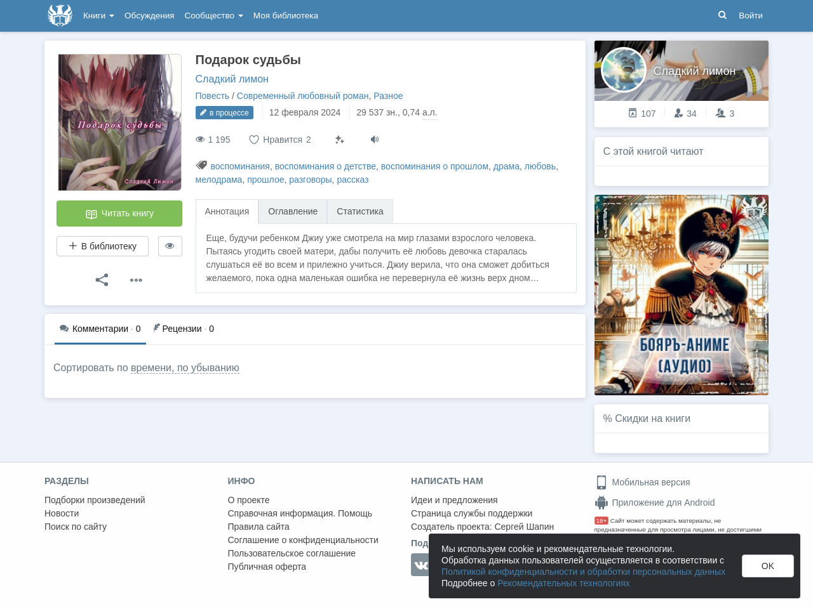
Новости (61, 513)
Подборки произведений (94, 500)
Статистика (360, 211)
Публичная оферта (267, 567)
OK (768, 566)
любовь (540, 166)
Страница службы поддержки (471, 513)
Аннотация (227, 211)
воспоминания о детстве (325, 166)
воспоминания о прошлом (434, 166)
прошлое (265, 179)
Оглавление (293, 211)
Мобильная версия (642, 482)
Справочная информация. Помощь (300, 513)
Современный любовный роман (303, 96)
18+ (601, 520)
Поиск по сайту (75, 527)
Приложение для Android (655, 502)
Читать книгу (119, 214)
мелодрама (219, 179)
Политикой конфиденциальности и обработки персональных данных (583, 572)
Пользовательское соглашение (292, 553)
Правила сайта (259, 527)
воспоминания (240, 166)
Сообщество (214, 15)
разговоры (310, 179)
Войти (751, 15)
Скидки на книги (652, 418)
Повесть (213, 96)
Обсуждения (149, 15)
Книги (98, 15)
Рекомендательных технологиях (563, 583)
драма (507, 166)
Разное (388, 96)
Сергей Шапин (524, 527)
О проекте (249, 500)
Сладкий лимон (232, 79)
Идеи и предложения (454, 500)
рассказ (352, 179)
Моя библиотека (285, 15)
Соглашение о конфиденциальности (303, 540)
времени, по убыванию (185, 367)
